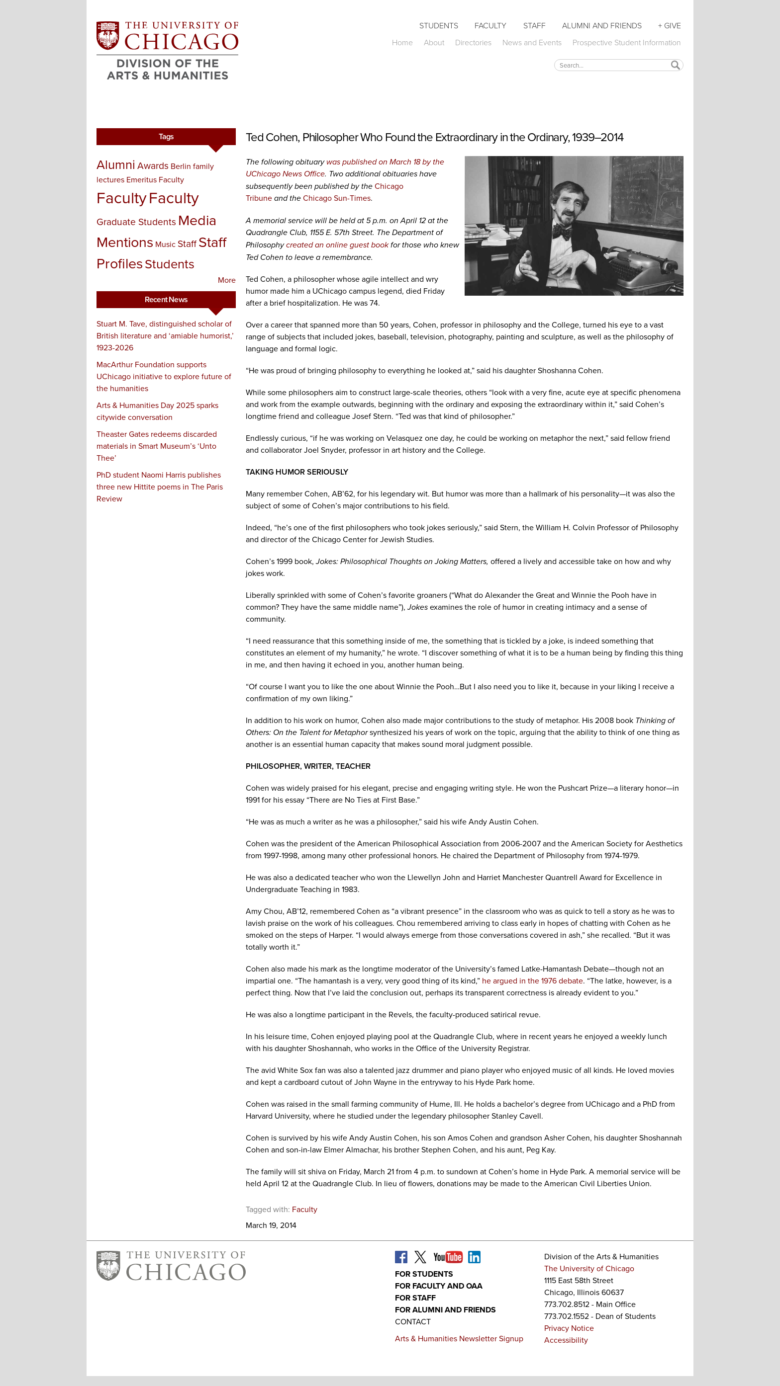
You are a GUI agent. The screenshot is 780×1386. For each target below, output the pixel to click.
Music (165, 244)
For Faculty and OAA (439, 1286)
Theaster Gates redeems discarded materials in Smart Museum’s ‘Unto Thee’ (157, 446)
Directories (473, 42)
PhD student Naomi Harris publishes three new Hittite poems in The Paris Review (160, 486)
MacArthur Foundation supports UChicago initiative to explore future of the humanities (164, 376)
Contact (413, 1321)
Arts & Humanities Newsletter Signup (459, 1338)
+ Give (669, 25)
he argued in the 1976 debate (532, 980)
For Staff (415, 1298)
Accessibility (566, 1340)
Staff (534, 25)
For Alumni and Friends (445, 1309)
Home (402, 42)
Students (438, 25)
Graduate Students (136, 222)
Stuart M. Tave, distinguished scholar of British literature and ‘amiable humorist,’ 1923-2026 (165, 335)
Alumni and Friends (602, 25)
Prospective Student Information (627, 42)
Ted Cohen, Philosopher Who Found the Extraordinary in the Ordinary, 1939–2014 (434, 137)
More (227, 280)
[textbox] (618, 65)
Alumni (116, 164)
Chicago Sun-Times (337, 198)
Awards (153, 166)
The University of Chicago (589, 1268)
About (434, 42)
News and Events (532, 42)
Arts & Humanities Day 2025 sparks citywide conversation (157, 411)
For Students (424, 1274)
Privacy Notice (569, 1328)
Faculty (490, 25)
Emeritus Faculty (155, 179)
